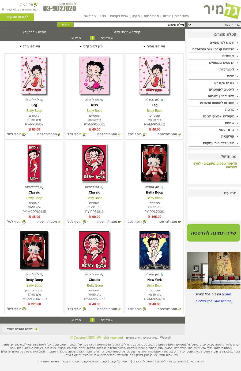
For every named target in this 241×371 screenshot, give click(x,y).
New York (155, 280)
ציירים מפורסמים (116, 351)
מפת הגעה (151, 16)
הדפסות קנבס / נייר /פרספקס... (212, 49)
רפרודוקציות (196, 361)
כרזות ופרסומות (94, 351)
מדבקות (227, 351)
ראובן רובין (150, 355)
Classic (94, 192)
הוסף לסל (135, 134)
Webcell (165, 337)
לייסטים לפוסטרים (221, 89)
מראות (229, 110)
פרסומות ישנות (147, 348)
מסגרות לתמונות (126, 344)
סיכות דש (16, 344)
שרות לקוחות (119, 16)
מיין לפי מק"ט (91, 46)
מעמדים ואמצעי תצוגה (218, 116)
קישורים (56, 361)
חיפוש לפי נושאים (222, 42)
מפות (230, 76)
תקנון (136, 16)
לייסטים (161, 361)
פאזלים (27, 344)
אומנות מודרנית (151, 351)
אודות (167, 16)
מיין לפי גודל (29, 46)
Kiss (94, 105)
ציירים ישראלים (10, 351)
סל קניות (26, 4)
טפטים (226, 294)
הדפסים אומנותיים (221, 63)
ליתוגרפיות (30, 351)
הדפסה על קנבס (81, 344)
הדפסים (43, 351)
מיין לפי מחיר (154, 46)
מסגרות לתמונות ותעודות (217, 103)
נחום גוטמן (165, 355)
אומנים (229, 123)
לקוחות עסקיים (17, 17)
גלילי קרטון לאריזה (221, 96)
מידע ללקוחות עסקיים (218, 143)
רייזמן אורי (100, 355)
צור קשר (90, 16)
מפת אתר (43, 361)
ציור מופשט (133, 351)
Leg (154, 105)
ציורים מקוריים (224, 83)
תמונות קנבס (71, 361)
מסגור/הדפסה (167, 134)
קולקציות (227, 136)
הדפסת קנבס (89, 361)
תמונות (170, 344)
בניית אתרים (150, 337)
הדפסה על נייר (177, 361)
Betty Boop (155, 111)
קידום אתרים (134, 337)
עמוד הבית (182, 16)
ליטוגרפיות (227, 69)
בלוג (103, 16)
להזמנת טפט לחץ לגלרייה (213, 301)
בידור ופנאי (226, 130)
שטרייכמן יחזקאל (82, 355)
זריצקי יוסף (136, 355)
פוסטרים (228, 56)
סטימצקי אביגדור (117, 355)
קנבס (103, 361)
